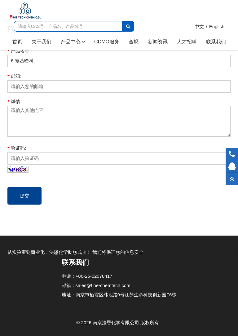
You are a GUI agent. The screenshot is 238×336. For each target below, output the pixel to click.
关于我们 (41, 41)
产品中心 (73, 41)
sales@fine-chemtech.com (103, 285)
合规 (134, 41)
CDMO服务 (106, 41)
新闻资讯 (158, 41)
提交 (24, 195)
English (216, 26)
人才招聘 (187, 41)
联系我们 (216, 41)
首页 (19, 41)
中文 (199, 26)
